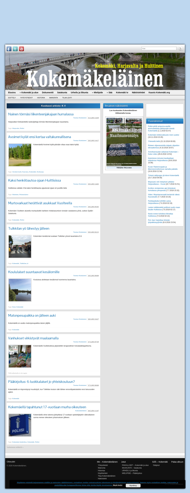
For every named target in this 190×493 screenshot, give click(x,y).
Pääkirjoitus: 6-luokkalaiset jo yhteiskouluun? (41, 381)
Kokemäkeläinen (81, 411)
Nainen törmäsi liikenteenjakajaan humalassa (40, 114)
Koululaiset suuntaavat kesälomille (34, 272)
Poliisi (22, 128)
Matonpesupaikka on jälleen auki (32, 315)
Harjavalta (15, 128)
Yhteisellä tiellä (154, 141)
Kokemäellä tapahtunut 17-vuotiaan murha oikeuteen (47, 407)
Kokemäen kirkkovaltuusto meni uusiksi (163, 135)
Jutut (123, 462)
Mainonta (53, 98)
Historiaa (101, 471)
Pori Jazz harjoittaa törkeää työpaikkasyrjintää (159, 221)
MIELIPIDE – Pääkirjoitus (132, 473)
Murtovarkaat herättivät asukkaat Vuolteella (40, 203)
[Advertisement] (95, 22)
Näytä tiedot (117, 485)
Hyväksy (133, 486)
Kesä (14, 307)
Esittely (12, 98)
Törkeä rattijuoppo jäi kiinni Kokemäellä (163, 175)
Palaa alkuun (177, 462)
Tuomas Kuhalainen (80, 118)
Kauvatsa (25, 172)
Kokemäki (32, 172)
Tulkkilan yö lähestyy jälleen (28, 228)
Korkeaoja (40, 172)
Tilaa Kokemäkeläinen (106, 476)
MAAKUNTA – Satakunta (132, 468)
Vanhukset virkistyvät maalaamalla (33, 338)
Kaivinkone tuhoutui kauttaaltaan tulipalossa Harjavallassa (161, 159)
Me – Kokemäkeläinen (107, 462)
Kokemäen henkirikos (19, 442)
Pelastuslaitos (23, 194)
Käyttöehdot (102, 473)
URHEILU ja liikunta (130, 471)
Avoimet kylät (17, 172)
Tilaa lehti (67, 98)
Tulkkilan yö (24, 263)
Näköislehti (102, 479)
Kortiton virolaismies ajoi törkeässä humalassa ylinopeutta (161, 189)
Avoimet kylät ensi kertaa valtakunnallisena (39, 136)
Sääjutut (156, 465)
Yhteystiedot (26, 98)
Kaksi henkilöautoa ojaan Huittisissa (34, 180)
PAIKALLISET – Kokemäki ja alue (135, 465)
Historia (41, 98)
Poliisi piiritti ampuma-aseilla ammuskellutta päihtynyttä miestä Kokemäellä (161, 128)
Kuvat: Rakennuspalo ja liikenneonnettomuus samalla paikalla (163, 168)
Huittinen (15, 194)
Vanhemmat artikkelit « (15, 447)
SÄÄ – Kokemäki (160, 462)
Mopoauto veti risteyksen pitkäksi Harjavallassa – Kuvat (161, 183)
